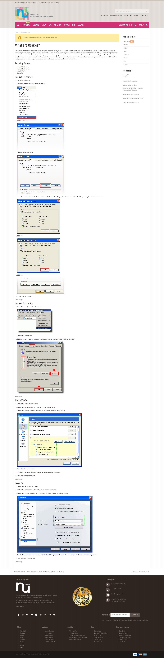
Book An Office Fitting (100, 633)
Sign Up (126, 15)
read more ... (20, 606)
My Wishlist (113, 15)
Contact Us (60, 572)
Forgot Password (50, 641)
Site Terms (122, 641)
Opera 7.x (20, 73)
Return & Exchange (125, 637)
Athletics (22, 639)
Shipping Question (75, 639)
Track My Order (49, 639)
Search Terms (25, 572)
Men (21, 647)
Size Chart (122, 631)
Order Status (49, 635)
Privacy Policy (123, 639)
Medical (22, 633)
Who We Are (73, 631)
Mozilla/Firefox (21, 71)
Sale (21, 643)
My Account (104, 15)
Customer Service (144, 572)
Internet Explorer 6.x (23, 69)
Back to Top (18, 299)
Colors (22, 641)
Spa (21, 637)
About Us (134, 572)
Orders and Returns (49, 572)
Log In (120, 15)
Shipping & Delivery (125, 635)
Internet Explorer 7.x (23, 67)
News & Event (98, 637)
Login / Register (49, 631)
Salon (22, 635)
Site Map (17, 572)
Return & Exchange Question (78, 637)
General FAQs (73, 633)
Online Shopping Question (77, 635)
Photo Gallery (98, 639)
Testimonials (98, 641)
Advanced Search (36, 572)
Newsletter (106, 614)
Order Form (97, 635)
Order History (49, 637)
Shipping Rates (123, 633)
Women (22, 645)
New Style (23, 631)
